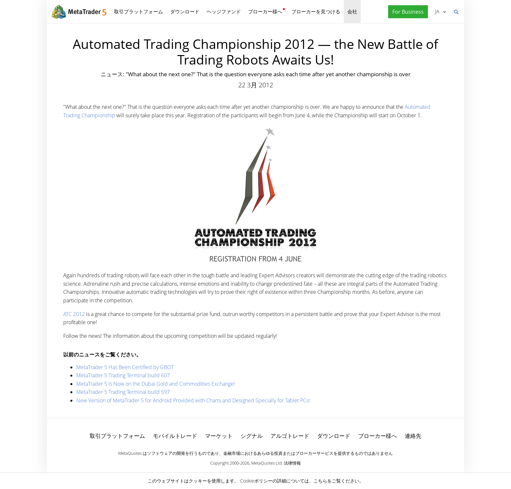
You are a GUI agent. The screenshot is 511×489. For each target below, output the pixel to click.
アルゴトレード (289, 435)
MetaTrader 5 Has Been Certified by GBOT (125, 367)
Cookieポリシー (256, 481)
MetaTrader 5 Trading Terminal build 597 (123, 392)
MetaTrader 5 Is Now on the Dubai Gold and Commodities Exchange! (155, 383)
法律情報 (292, 463)
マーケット (219, 435)
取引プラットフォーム (138, 11)
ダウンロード (184, 11)
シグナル (252, 435)
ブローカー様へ (265, 11)
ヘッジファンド (224, 11)
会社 (352, 11)
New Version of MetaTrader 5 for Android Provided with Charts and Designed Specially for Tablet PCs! (193, 400)
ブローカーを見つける (315, 11)
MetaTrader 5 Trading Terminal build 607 (123, 375)
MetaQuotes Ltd (266, 463)
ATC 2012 (74, 314)
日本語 (437, 11)
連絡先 (413, 435)
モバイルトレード (175, 435)
